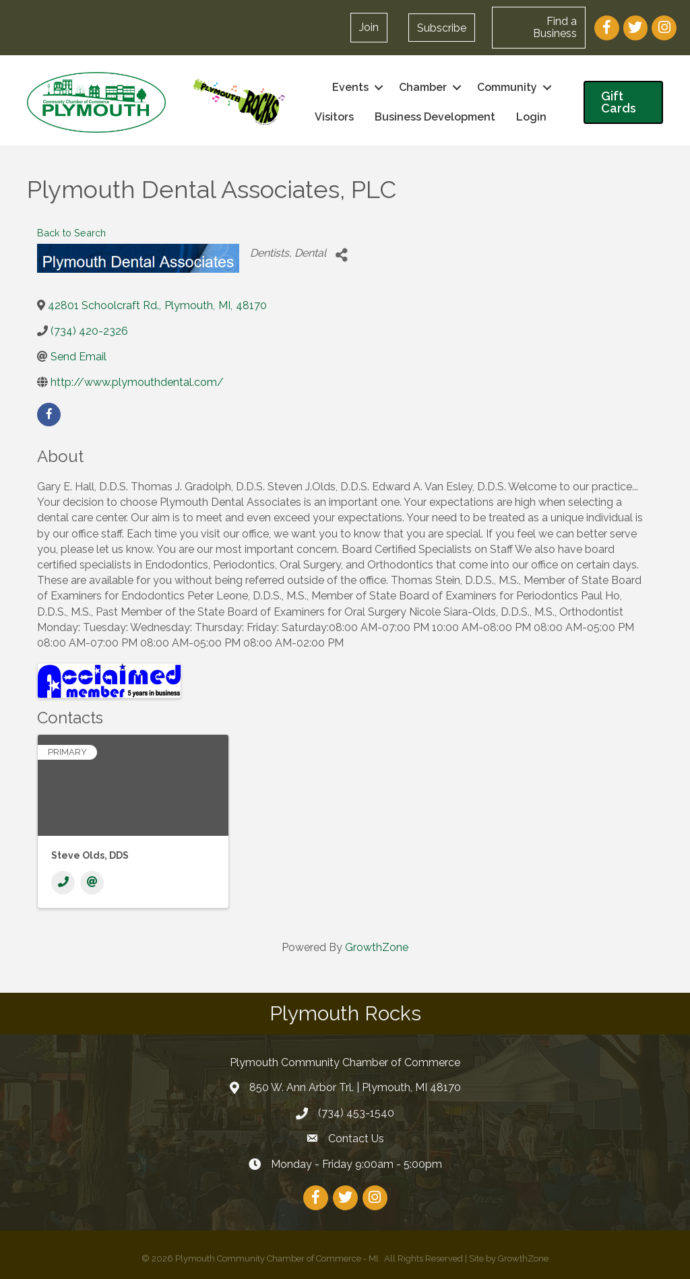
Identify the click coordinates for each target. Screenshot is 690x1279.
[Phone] (63, 882)
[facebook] (49, 414)
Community (507, 87)
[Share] (341, 255)
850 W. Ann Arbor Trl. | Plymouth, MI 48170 (355, 1087)
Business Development (435, 116)
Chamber (423, 87)
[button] (441, 27)
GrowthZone (376, 947)
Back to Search (71, 232)
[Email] (92, 882)
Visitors (334, 116)
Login (531, 116)
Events (350, 87)
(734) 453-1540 (356, 1113)
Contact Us (356, 1138)
